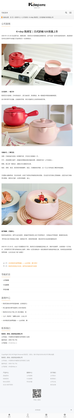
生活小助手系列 (8, 384)
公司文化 (53, 381)
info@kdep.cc (13, 343)
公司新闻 (25, 17)
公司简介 (53, 375)
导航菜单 (5, 13)
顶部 (65, 415)
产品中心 (6, 372)
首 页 (11, 17)
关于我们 (53, 372)
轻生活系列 (6, 381)
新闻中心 (18, 17)
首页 (9, 415)
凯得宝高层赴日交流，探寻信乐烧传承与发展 (23, 266)
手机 (28, 415)
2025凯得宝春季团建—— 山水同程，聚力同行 (23, 263)
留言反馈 (53, 384)
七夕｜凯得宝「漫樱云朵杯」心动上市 (15, 316)
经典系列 (6, 378)
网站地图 (51, 354)
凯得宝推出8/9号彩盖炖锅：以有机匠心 (15, 303)
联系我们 (53, 378)
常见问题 (6, 289)
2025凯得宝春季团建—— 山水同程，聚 (15, 320)
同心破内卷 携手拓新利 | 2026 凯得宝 (14, 308)
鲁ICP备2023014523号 (41, 354)
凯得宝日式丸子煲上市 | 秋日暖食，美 (14, 312)
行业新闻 (6, 285)
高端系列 (6, 375)
